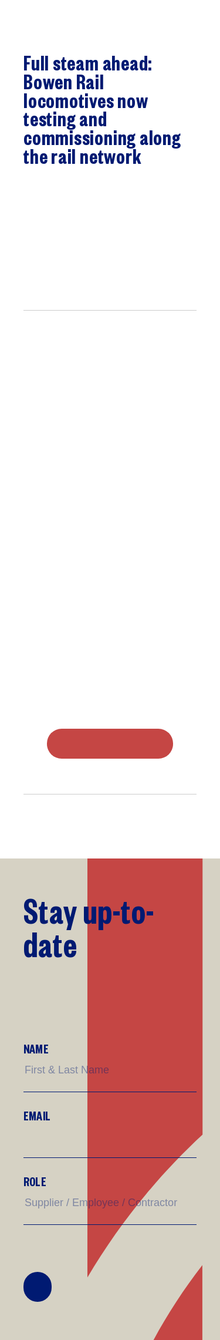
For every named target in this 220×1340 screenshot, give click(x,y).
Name (36, 1048)
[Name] (110, 1070)
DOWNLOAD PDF (110, 744)
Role (34, 1181)
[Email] (110, 1136)
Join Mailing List (37, 1287)
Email (36, 1115)
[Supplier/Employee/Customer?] (110, 1203)
